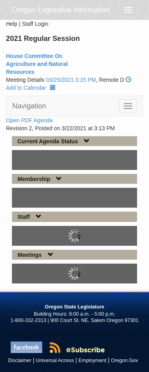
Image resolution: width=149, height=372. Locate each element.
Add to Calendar (31, 88)
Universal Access (55, 360)
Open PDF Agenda (29, 120)
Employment (92, 360)
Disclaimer (19, 360)
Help (11, 24)
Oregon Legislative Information (60, 10)
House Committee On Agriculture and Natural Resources (37, 64)
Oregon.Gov (124, 360)
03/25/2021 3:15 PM (71, 80)
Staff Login (35, 24)
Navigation (29, 106)
